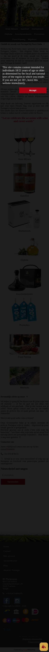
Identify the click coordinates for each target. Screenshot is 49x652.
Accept (32, 90)
